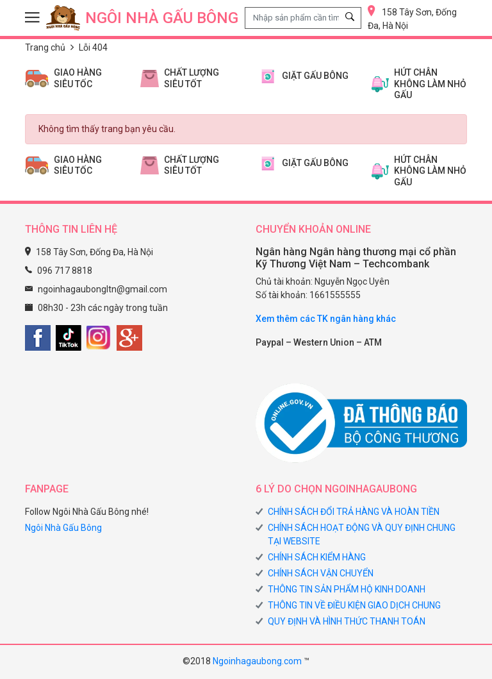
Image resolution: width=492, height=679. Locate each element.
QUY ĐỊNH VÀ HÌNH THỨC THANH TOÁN (346, 621)
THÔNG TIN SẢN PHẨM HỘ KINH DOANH (346, 589)
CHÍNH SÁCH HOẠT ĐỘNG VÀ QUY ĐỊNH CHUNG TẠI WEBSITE (361, 534)
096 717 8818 (64, 270)
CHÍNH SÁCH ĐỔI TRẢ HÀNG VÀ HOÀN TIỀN (353, 512)
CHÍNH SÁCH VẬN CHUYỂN (320, 573)
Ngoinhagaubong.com (257, 661)
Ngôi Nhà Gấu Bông (63, 528)
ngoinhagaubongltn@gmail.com (102, 289)
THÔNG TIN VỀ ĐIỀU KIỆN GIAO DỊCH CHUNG (354, 605)
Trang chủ (45, 47)
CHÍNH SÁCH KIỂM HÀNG (317, 557)
